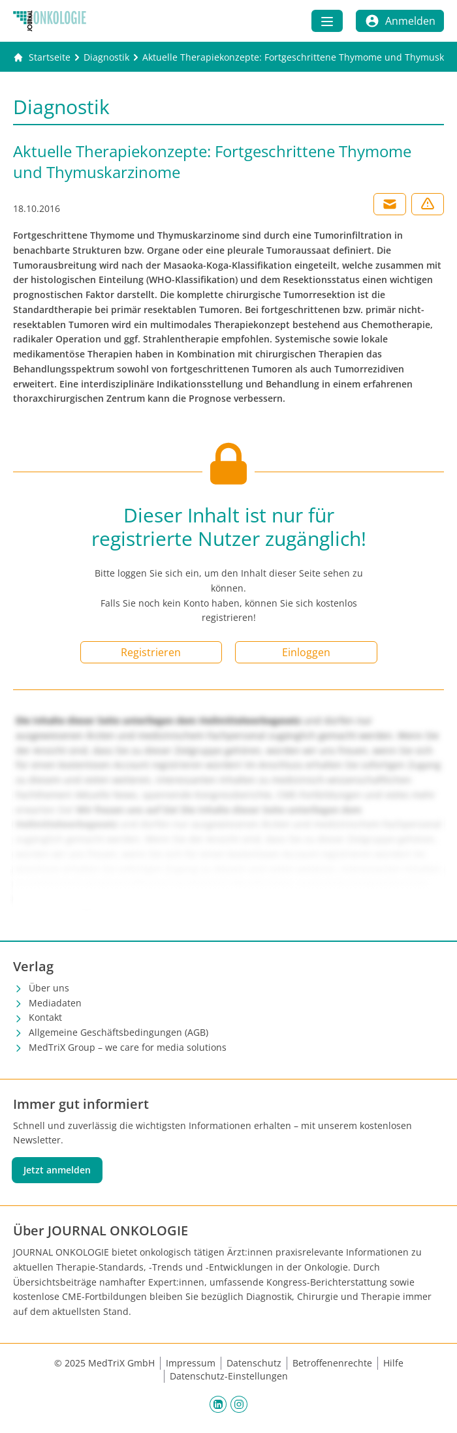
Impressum (190, 1363)
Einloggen (306, 652)
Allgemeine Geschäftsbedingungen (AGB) (118, 1032)
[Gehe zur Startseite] (42, 57)
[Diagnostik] (106, 57)
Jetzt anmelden (57, 1170)
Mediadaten (55, 1003)
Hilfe (393, 1363)
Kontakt (45, 1017)
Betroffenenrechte (332, 1363)
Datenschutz (254, 1363)
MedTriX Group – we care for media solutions (128, 1047)
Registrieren (151, 652)
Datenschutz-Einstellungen (229, 1376)
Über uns (49, 988)
